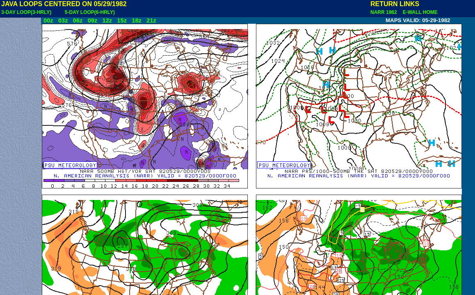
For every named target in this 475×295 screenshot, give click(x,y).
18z (136, 20)
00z (48, 20)
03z (63, 20)
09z (92, 20)
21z (151, 20)
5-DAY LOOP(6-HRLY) (90, 12)
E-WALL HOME (419, 12)
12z (107, 20)
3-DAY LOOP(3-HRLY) (26, 12)
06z (77, 20)
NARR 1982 (384, 12)
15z (121, 20)
